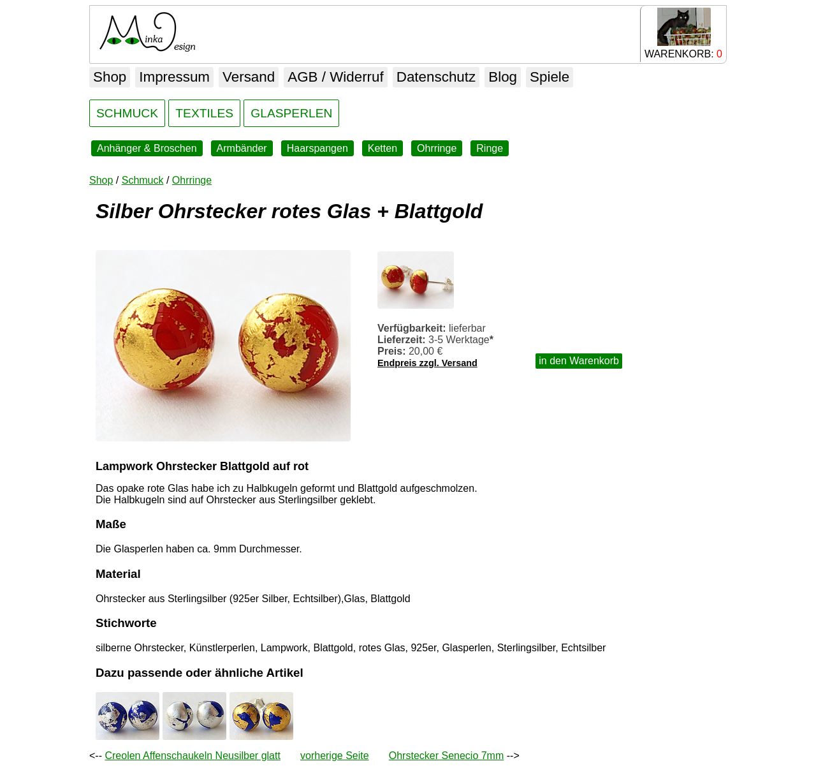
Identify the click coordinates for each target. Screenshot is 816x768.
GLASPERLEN (291, 113)
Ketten (382, 148)
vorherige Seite (334, 755)
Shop (109, 77)
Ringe (489, 148)
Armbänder (242, 148)
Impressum (174, 77)
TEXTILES (204, 113)
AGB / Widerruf (336, 77)
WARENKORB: (683, 33)
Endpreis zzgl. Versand (427, 363)
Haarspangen (317, 148)
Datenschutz (436, 77)
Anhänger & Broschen (147, 148)
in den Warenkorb (579, 360)
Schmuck (143, 180)
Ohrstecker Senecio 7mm (446, 755)
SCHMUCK (127, 113)
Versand (248, 77)
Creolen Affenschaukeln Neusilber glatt (192, 755)
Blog (502, 77)
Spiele (549, 77)
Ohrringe (436, 148)
